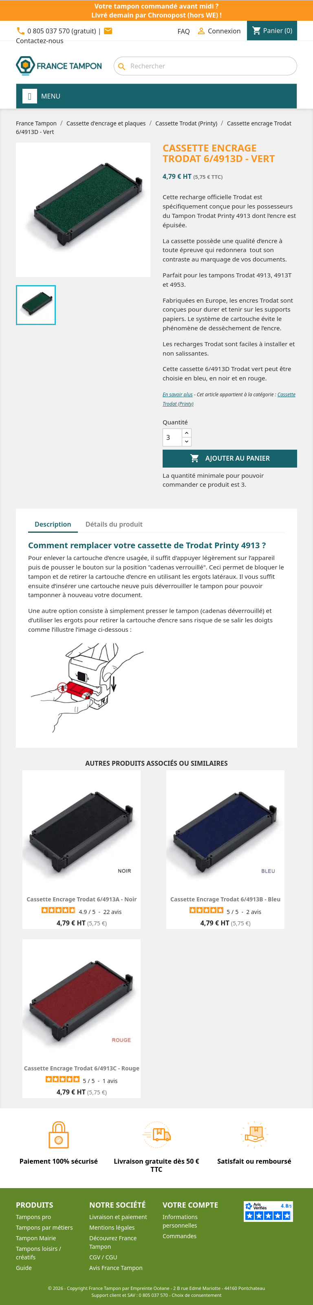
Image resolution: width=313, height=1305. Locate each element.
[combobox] (205, 66)
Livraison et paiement (118, 1217)
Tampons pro (33, 1217)
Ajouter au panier (230, 458)
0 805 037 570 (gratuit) (61, 30)
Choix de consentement (196, 1295)
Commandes (179, 1236)
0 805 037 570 (153, 1295)
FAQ (184, 31)
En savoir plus (178, 394)
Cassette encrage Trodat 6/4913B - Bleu (225, 899)
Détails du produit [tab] (114, 524)
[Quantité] (172, 437)
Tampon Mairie (36, 1238)
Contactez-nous (40, 40)
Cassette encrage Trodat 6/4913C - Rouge (81, 1068)
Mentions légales (112, 1227)
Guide (24, 1268)
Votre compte (190, 1205)
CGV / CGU (103, 1257)
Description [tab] (53, 524)
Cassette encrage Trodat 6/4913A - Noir (81, 899)
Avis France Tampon (116, 1268)
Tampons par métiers (44, 1227)
